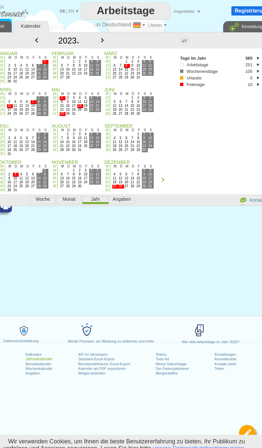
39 (107, 150)
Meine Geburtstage (171, 364)
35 (54, 150)
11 (107, 69)
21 (54, 109)
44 (54, 170)
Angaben (33, 373)
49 (107, 174)
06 (54, 65)
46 (54, 178)
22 (54, 113)
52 (107, 186)
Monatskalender (38, 364)
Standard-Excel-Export (96, 359)
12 (107, 73)
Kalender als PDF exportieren (101, 369)
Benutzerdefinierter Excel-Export (104, 364)
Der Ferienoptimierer (172, 369)
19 (54, 102)
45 (54, 174)
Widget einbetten (91, 373)
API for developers (93, 354)
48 (54, 186)
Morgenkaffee (167, 373)
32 (54, 138)
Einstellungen (225, 354)
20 (54, 105)
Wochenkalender (39, 369)
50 (107, 178)
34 (54, 146)
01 (107, 190)
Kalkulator (34, 354)
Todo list (162, 359)
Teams (161, 354)
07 (54, 69)
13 (107, 77)
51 (107, 182)
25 (107, 109)
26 (107, 113)
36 (107, 138)
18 (54, 98)
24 (107, 105)
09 (54, 77)
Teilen (219, 369)
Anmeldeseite (226, 359)
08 (54, 73)
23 (107, 102)
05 (54, 61)
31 (54, 134)
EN (71, 11)
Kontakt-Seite (225, 364)
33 (54, 142)
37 (107, 142)
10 (107, 65)
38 (107, 146)
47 (54, 182)
